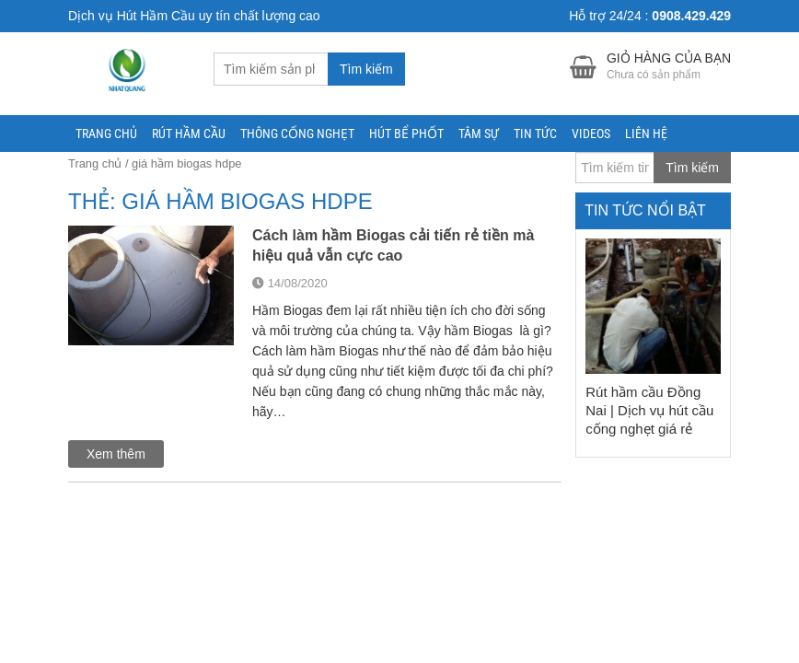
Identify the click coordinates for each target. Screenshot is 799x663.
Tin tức (535, 133)
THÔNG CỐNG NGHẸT (297, 133)
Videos (591, 133)
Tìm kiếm (366, 69)
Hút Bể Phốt (406, 133)
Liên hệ (646, 133)
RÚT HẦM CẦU (189, 133)
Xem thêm (116, 454)
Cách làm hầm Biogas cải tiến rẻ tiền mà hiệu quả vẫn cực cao (393, 245)
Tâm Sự (478, 133)
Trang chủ (106, 133)
